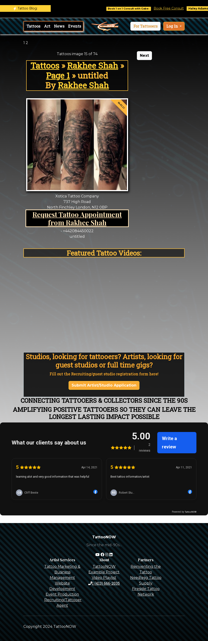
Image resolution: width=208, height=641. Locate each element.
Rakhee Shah (92, 65)
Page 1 (58, 75)
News (59, 26)
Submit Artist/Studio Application (104, 385)
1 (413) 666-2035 (104, 583)
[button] (145, 26)
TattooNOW (104, 566)
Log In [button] (172, 26)
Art (47, 26)
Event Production (62, 594)
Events (74, 26)
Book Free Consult (178, 8)
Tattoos (33, 26)
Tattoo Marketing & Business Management (62, 572)
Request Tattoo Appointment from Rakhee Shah (77, 218)
